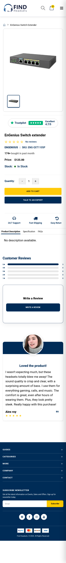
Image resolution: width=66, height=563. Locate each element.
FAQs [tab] (40, 231)
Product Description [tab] (10, 231)
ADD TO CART (33, 191)
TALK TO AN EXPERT (33, 200)
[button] (43, 8)
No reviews (31, 141)
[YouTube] (44, 517)
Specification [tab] (29, 231)
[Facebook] (29, 517)
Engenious (11, 147)
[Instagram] (37, 517)
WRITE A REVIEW (33, 307)
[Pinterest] (22, 517)
